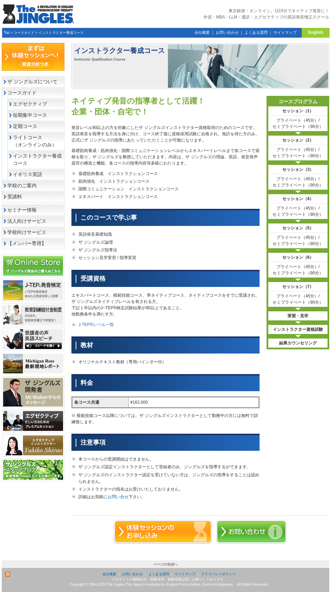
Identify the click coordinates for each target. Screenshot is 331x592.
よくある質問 (256, 32)
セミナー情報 (22, 210)
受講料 (14, 196)
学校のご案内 (22, 185)
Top (6, 33)
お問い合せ (118, 496)
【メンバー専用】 (26, 243)
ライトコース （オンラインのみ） (38, 141)
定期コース (25, 126)
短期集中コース (30, 115)
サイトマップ (285, 32)
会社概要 (202, 32)
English (315, 32)
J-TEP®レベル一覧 (96, 324)
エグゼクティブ (30, 104)
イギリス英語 (27, 174)
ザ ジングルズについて (32, 81)
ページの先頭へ (165, 564)
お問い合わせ (227, 32)
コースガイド (24, 33)
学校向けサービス (26, 232)
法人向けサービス (26, 221)
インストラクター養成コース (61, 33)
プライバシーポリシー (218, 574)
